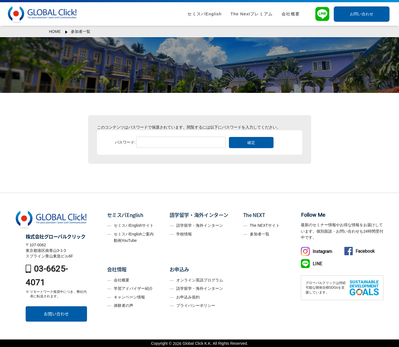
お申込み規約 (188, 297)
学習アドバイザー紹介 (133, 288)
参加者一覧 (80, 31)
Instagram (316, 251)
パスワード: (170, 142)
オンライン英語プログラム (199, 280)
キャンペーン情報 (129, 297)
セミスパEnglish (204, 13)
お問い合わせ (361, 14)
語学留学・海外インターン (199, 225)
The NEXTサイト (265, 225)
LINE (311, 263)
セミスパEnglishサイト (134, 225)
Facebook (359, 251)
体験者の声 (123, 305)
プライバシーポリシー (195, 305)
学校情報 (184, 234)
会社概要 (291, 13)
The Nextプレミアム (252, 13)
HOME (55, 31)
